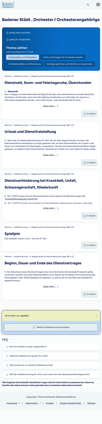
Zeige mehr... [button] (49, 114)
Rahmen (8, 84)
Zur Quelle (90, 122)
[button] (98, 5)
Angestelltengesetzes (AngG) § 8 (21, 209)
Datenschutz (32, 417)
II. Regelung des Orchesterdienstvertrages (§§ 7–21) (52, 84)
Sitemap (91, 417)
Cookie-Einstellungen (70, 417)
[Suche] (87, 5)
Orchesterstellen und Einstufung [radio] (25, 64)
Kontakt (50, 417)
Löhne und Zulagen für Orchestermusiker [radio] (64, 57)
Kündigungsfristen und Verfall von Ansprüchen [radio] (32, 71)
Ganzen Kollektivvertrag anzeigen (53, 341)
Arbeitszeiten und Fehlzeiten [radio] (23, 57)
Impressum (12, 417)
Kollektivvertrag (21, 84)
